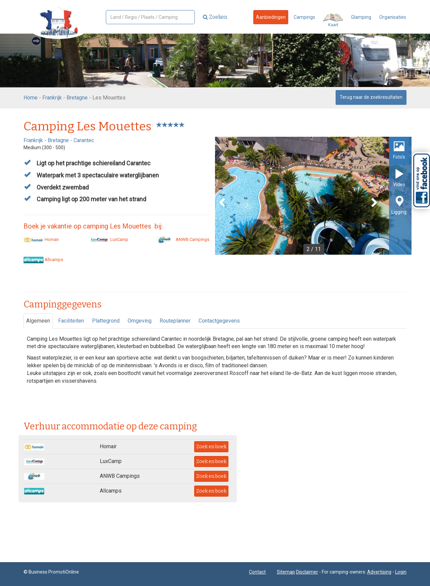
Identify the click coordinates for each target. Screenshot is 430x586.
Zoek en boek (211, 447)
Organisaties (392, 17)
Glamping (361, 17)
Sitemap (286, 572)
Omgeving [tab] (140, 321)
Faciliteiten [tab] (71, 321)
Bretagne (77, 97)
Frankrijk (52, 97)
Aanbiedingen (271, 17)
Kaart (333, 20)
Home (31, 97)
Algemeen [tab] (38, 321)
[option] (313, 196)
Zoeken (215, 17)
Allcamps (43, 259)
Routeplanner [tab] (175, 321)
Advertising (379, 572)
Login (400, 572)
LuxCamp (108, 239)
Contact (257, 572)
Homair (41, 239)
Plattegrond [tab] (106, 321)
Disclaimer (307, 572)
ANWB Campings (182, 239)
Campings (304, 17)
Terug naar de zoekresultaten (371, 97)
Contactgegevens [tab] (219, 321)
